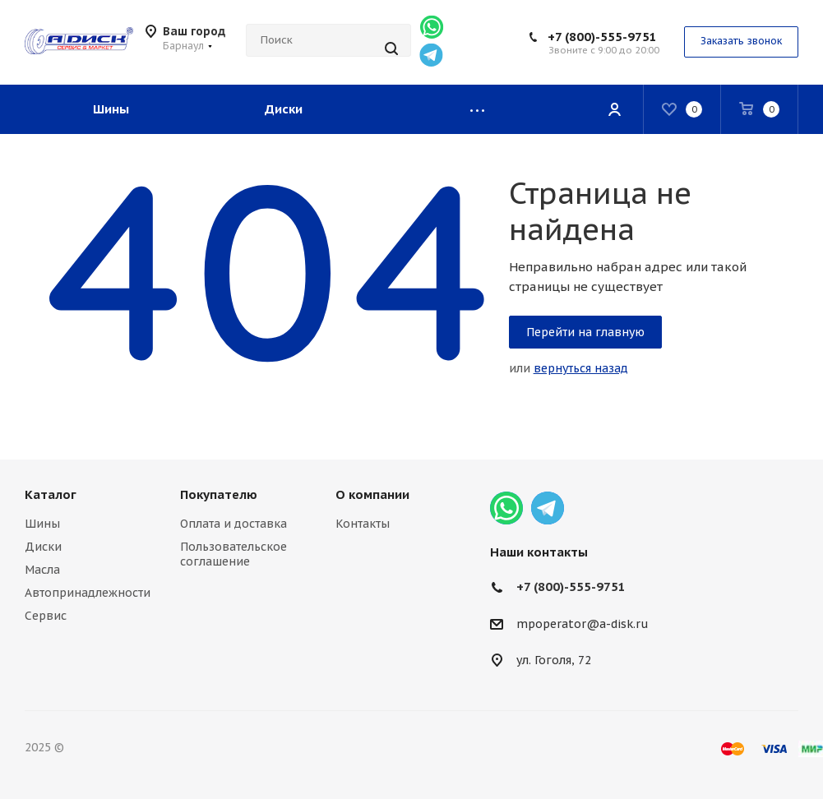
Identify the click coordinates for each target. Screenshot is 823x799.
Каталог (50, 494)
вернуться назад (581, 368)
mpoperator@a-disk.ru (582, 624)
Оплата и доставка (233, 523)
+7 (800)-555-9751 (602, 36)
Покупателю (218, 494)
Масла (42, 569)
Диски (43, 546)
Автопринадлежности (87, 592)
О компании (372, 494)
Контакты (362, 523)
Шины (42, 523)
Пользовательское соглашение (233, 554)
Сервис (46, 615)
